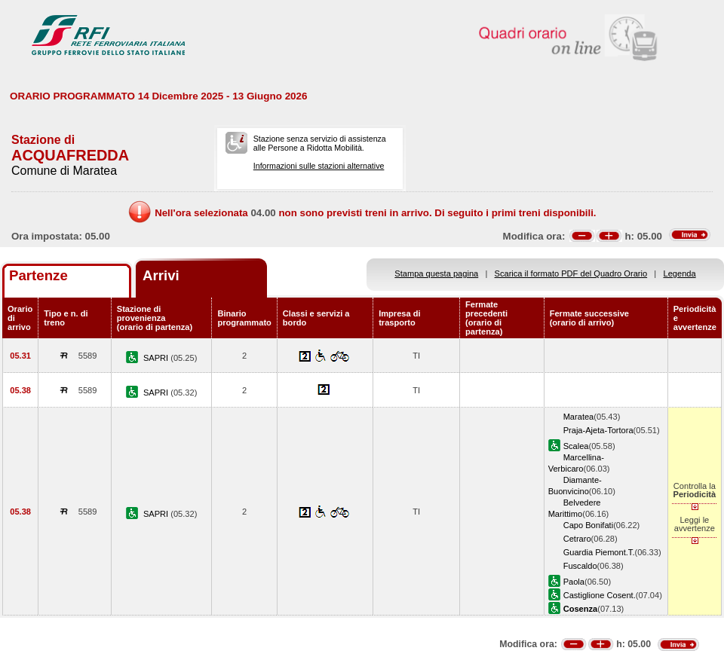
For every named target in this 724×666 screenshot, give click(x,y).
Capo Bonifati (588, 525)
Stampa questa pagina (436, 273)
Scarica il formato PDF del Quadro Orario (571, 273)
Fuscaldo (580, 565)
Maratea (578, 416)
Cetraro (577, 538)
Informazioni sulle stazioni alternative (319, 165)
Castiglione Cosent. (599, 595)
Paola (573, 581)
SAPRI (156, 357)
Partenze (38, 275)
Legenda (680, 273)
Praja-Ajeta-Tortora (598, 430)
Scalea (576, 446)
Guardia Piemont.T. (599, 552)
